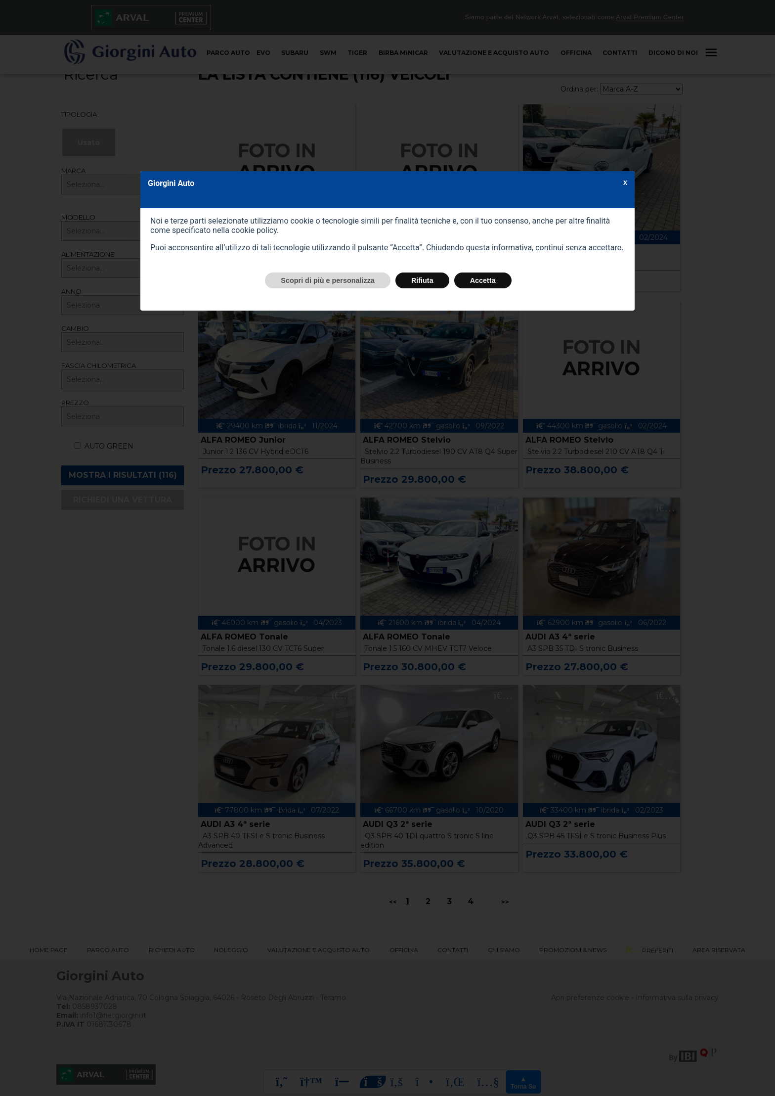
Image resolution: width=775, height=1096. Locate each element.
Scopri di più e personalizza (328, 280)
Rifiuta (422, 280)
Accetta (483, 280)
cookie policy (254, 230)
